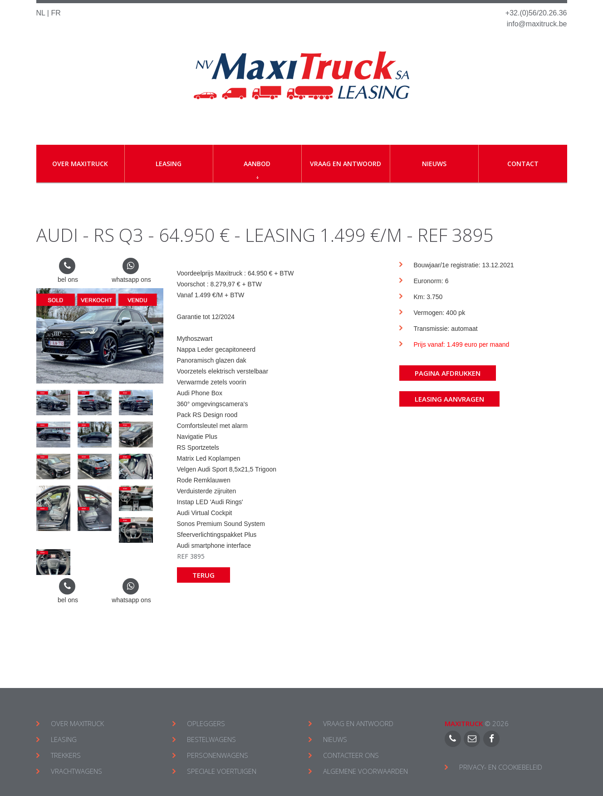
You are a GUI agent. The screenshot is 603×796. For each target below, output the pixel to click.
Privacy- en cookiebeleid (500, 766)
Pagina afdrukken (447, 373)
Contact (523, 163)
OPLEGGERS (206, 723)
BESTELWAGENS (211, 739)
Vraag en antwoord (345, 163)
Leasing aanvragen (449, 398)
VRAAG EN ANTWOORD (358, 723)
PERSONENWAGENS (217, 755)
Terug (203, 575)
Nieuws (434, 163)
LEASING (64, 739)
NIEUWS (335, 739)
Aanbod (257, 169)
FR (55, 13)
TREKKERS (66, 755)
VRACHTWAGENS (76, 771)
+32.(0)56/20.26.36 (536, 13)
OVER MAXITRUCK (77, 723)
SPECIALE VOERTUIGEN (221, 771)
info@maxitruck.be (537, 24)
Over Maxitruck (80, 163)
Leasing (168, 163)
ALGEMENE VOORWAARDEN (365, 771)
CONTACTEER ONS (351, 755)
